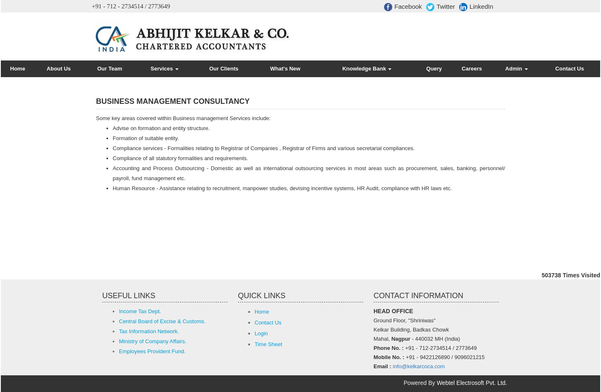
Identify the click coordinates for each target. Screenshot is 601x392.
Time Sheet (268, 344)
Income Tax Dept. (140, 311)
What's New (285, 68)
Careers (472, 68)
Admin (516, 68)
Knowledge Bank (366, 68)
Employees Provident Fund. (152, 351)
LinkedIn (476, 7)
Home (17, 68)
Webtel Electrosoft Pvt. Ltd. (472, 382)
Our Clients (223, 68)
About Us (59, 68)
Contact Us (570, 68)
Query (434, 68)
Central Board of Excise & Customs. (162, 321)
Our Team (109, 68)
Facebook (403, 7)
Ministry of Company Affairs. (153, 341)
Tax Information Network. (149, 331)
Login (261, 333)
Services (165, 68)
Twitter (440, 7)
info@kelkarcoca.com (418, 366)
